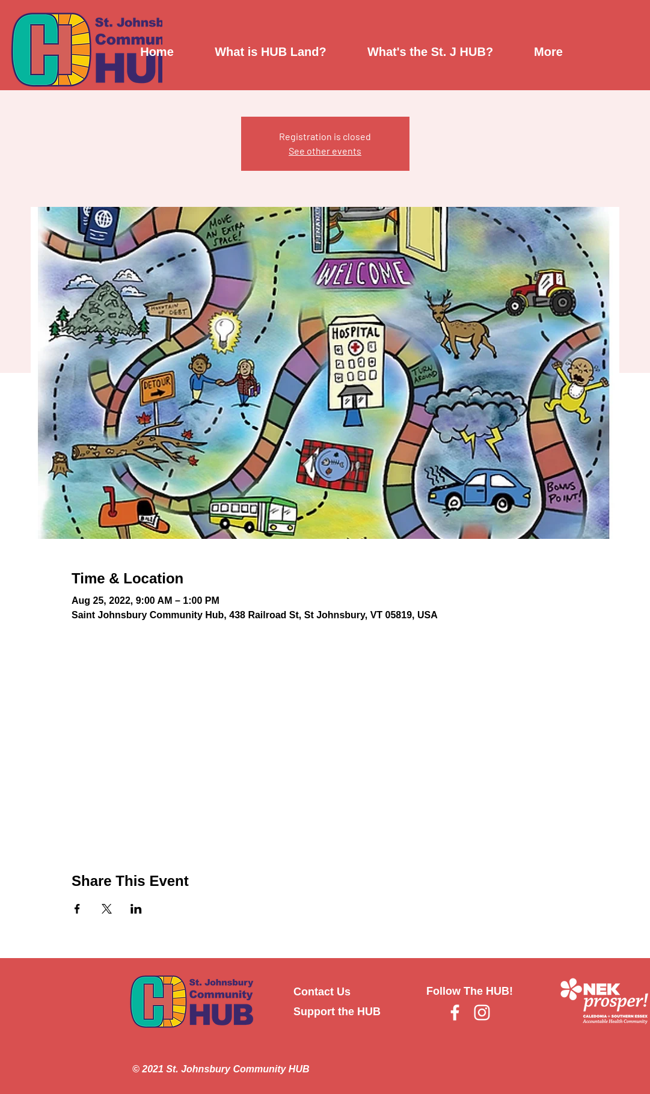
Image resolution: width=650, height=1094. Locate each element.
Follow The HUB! (469, 991)
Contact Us (322, 992)
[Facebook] (454, 1012)
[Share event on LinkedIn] (136, 909)
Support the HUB (337, 1012)
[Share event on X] (106, 909)
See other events (325, 150)
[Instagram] (481, 1012)
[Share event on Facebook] (77, 909)
